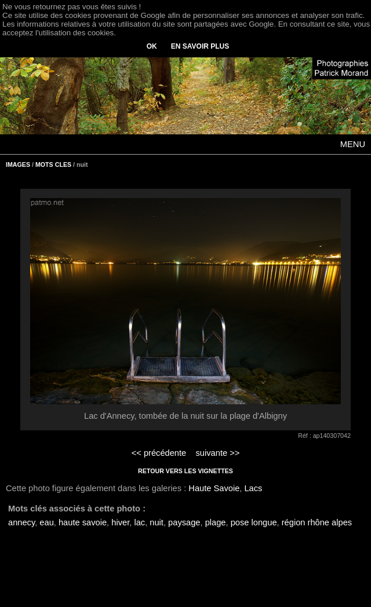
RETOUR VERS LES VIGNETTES (185, 470)
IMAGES (18, 164)
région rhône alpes (317, 522)
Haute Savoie (213, 488)
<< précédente (159, 453)
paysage (184, 522)
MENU (352, 144)
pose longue (254, 522)
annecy (21, 522)
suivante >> (218, 453)
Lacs (253, 488)
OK (152, 46)
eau (46, 522)
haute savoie (83, 522)
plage (215, 522)
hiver (120, 522)
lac (139, 522)
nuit (156, 522)
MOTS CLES (53, 164)
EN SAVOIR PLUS (200, 46)
